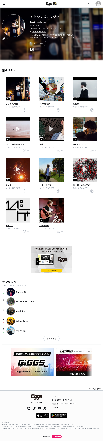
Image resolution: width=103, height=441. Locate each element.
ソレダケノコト (12, 103)
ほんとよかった (79, 144)
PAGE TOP (95, 388)
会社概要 (55, 407)
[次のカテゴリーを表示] (90, 362)
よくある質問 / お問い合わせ (62, 400)
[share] (3, 38)
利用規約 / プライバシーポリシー (64, 404)
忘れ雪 (76, 103)
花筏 (41, 144)
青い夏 (8, 185)
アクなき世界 (45, 103)
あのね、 (9, 225)
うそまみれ (44, 225)
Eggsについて (57, 396)
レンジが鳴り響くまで (15, 144)
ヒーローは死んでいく (82, 185)
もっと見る (51, 338)
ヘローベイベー (46, 185)
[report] (7, 38)
